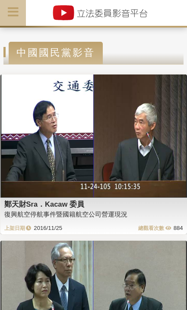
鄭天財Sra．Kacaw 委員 (44, 204)
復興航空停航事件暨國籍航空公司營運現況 (65, 214)
